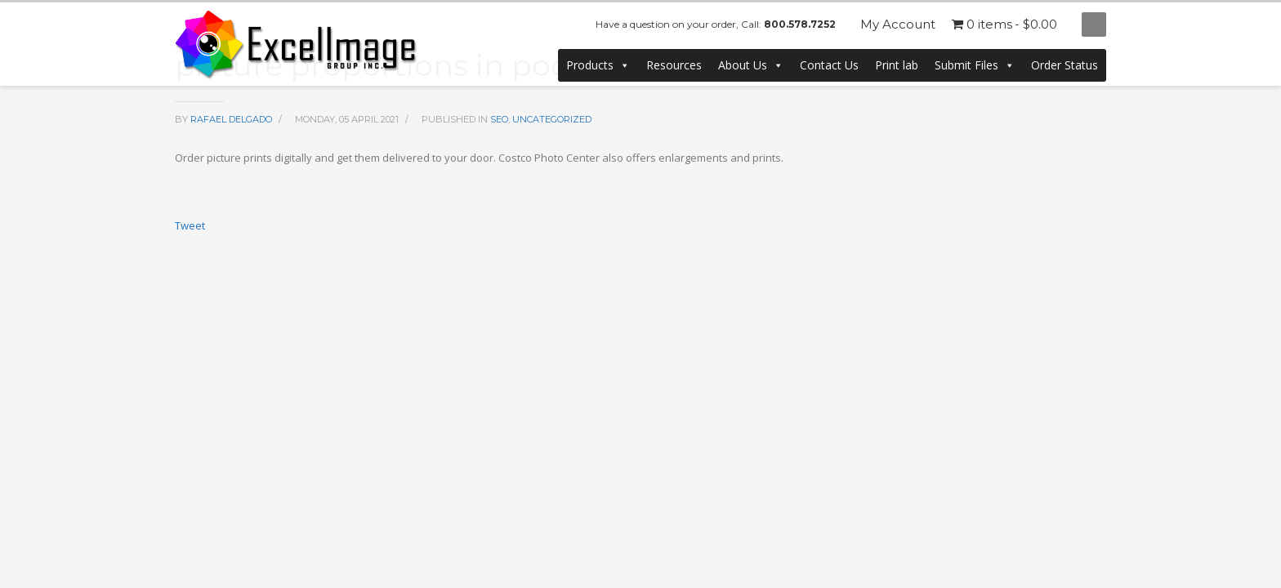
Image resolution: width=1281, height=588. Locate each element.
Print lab (896, 65)
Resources (674, 65)
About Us (750, 65)
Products (598, 65)
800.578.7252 (800, 24)
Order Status (1064, 65)
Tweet (190, 225)
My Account (897, 24)
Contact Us (829, 65)
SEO (499, 119)
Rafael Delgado (232, 119)
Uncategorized (551, 119)
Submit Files (975, 65)
